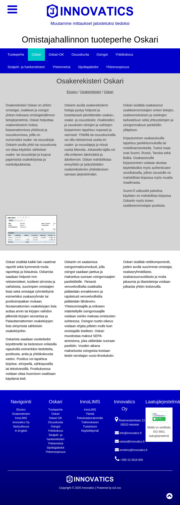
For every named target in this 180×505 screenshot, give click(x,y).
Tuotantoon (90, 426)
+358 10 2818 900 (129, 459)
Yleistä (90, 414)
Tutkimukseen (90, 422)
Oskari (36, 54)
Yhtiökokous (124, 54)
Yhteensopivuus (117, 67)
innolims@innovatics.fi (131, 449)
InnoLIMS (21, 418)
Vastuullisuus (21, 426)
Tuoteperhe (16, 54)
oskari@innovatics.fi (130, 441)
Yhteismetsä (61, 67)
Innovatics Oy (21, 422)
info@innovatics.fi (128, 433)
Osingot (102, 54)
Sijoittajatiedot (88, 67)
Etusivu (72, 92)
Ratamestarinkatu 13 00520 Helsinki (130, 421)
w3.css (116, 487)
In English (21, 430)
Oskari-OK (56, 54)
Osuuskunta (80, 54)
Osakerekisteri (90, 92)
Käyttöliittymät (90, 430)
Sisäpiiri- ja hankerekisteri (26, 67)
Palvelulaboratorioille (90, 418)
